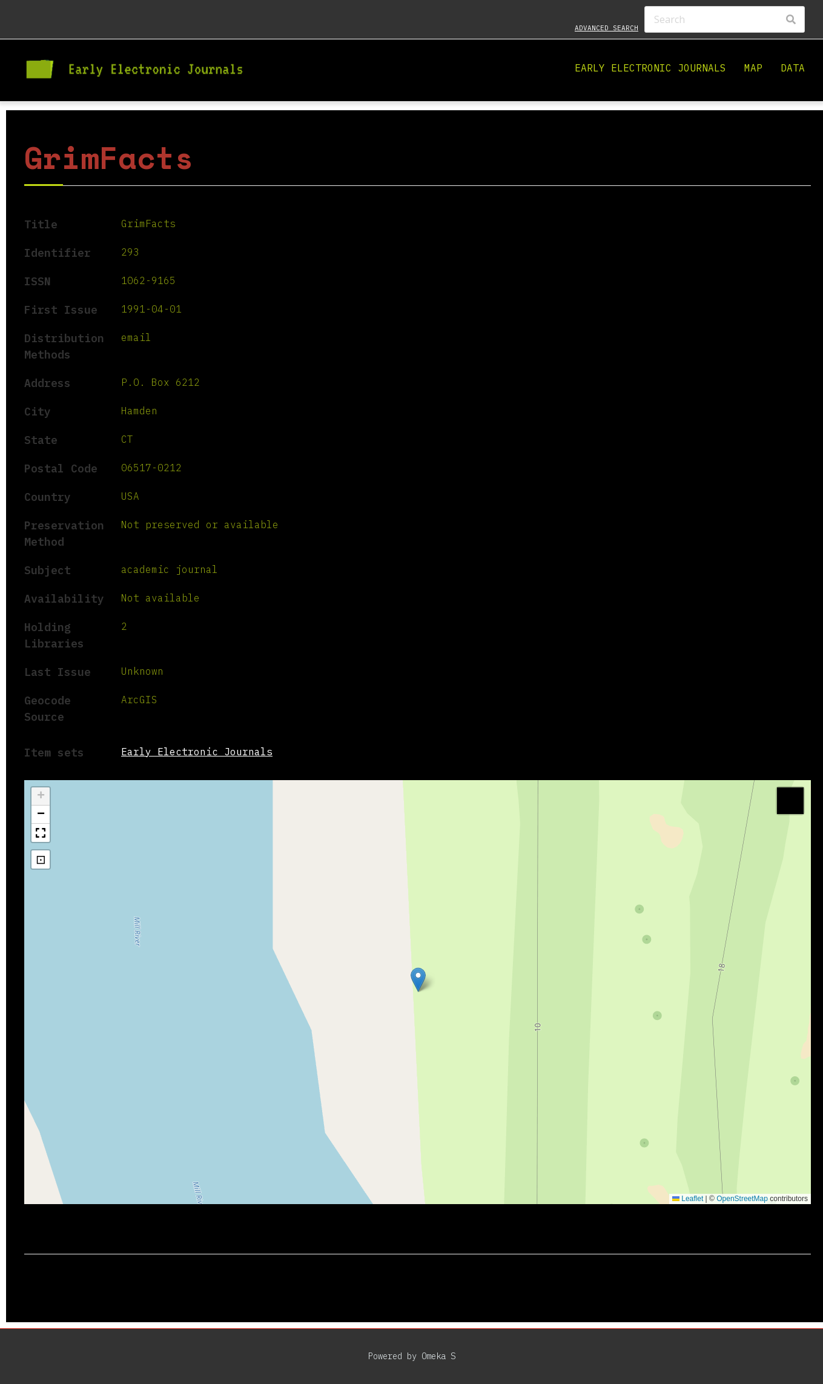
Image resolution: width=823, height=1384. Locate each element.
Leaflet (687, 1198)
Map (753, 68)
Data (793, 68)
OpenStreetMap (742, 1198)
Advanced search (606, 28)
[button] (418, 979)
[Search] (724, 19)
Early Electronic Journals (650, 68)
